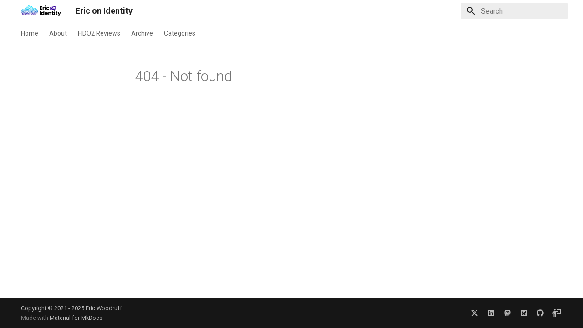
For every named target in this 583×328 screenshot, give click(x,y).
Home (29, 33)
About (58, 33)
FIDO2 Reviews (99, 33)
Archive (142, 33)
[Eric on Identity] (41, 11)
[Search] (514, 11)
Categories (179, 33)
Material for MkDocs (76, 317)
